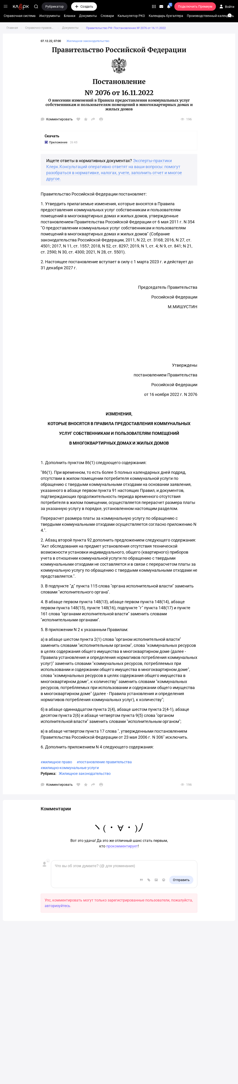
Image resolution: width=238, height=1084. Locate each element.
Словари (107, 16)
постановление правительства (105, 762)
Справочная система (20, 16)
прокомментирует (122, 846)
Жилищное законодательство (85, 773)
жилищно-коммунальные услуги (71, 768)
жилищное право (57, 762)
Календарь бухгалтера (166, 16)
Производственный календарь (210, 16)
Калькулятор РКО (131, 16)
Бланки (69, 16)
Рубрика (48, 773)
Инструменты (49, 16)
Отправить (181, 880)
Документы (88, 16)
